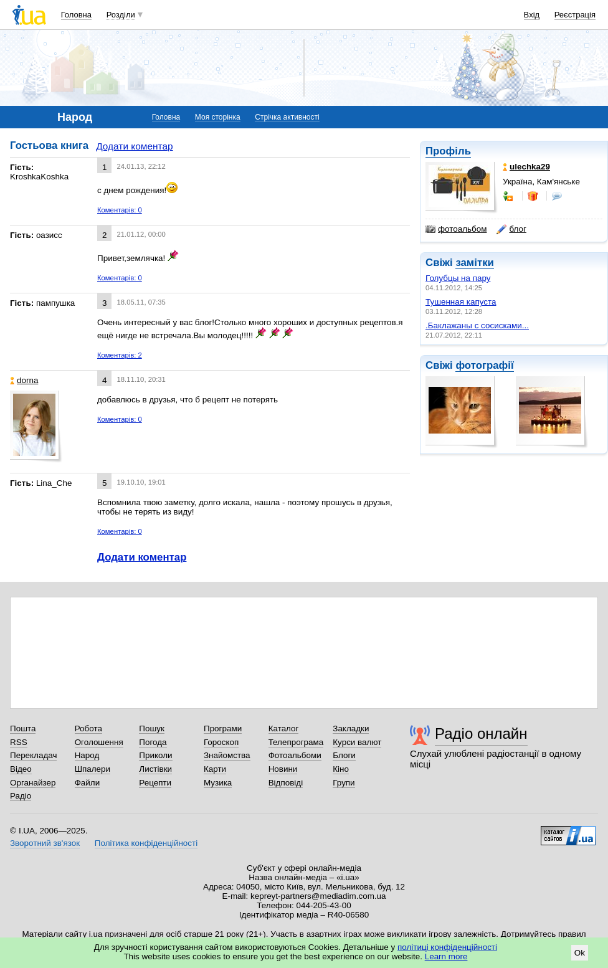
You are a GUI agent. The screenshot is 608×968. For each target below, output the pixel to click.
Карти (215, 769)
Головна (76, 14)
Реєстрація (575, 14)
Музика (218, 782)
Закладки (351, 728)
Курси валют (357, 742)
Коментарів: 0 (119, 210)
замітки (474, 262)
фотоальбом (456, 229)
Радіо (20, 795)
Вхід (532, 14)
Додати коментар (134, 146)
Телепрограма (296, 742)
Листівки (155, 769)
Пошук (151, 728)
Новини (283, 769)
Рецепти (155, 782)
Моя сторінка (217, 117)
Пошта (23, 728)
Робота (88, 728)
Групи (343, 782)
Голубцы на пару (457, 278)
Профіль (448, 151)
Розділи (121, 14)
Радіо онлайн (481, 733)
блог (511, 229)
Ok (579, 952)
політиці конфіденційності (447, 947)
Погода (152, 742)
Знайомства (227, 755)
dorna (24, 380)
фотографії (484, 365)
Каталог (283, 728)
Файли (87, 782)
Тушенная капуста (460, 301)
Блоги (344, 755)
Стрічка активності (287, 117)
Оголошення (99, 742)
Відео (21, 769)
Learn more (446, 956)
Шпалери (92, 769)
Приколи (155, 755)
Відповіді (285, 782)
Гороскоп (221, 742)
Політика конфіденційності (146, 843)
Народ (87, 755)
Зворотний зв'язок (45, 843)
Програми (223, 728)
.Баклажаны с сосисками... (477, 325)
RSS (18, 742)
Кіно (341, 769)
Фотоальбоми (294, 755)
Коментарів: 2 (119, 355)
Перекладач (33, 755)
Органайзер (32, 782)
